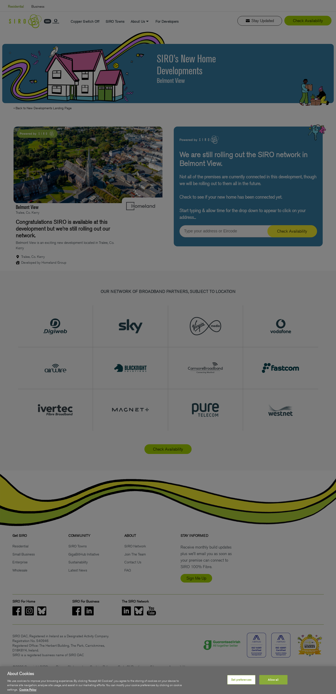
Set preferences (241, 681)
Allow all (273, 681)
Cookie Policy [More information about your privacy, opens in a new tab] (27, 691)
